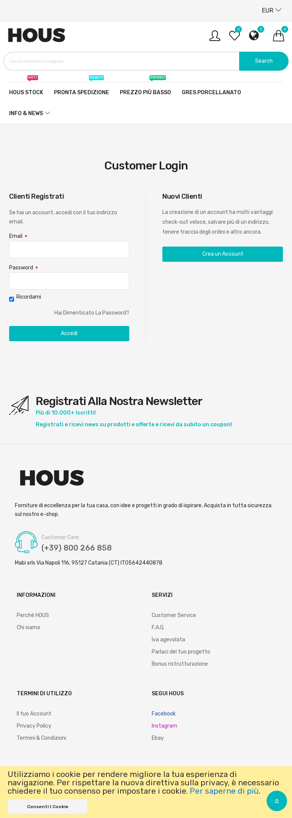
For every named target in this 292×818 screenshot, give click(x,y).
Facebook (164, 713)
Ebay (158, 738)
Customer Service (174, 615)
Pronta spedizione (81, 89)
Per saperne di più (224, 791)
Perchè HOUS (33, 615)
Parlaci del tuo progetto (181, 652)
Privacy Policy (34, 726)
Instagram (164, 726)
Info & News (26, 113)
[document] (146, 792)
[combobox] (146, 61)
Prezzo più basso (145, 89)
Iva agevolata (168, 639)
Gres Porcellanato (211, 92)
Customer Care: (60, 537)
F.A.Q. (158, 627)
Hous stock (26, 89)
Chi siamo (28, 627)
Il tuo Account (34, 713)
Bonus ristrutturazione (180, 664)
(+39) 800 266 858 (76, 547)
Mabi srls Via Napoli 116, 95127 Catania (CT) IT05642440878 (88, 563)
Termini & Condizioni (41, 738)
